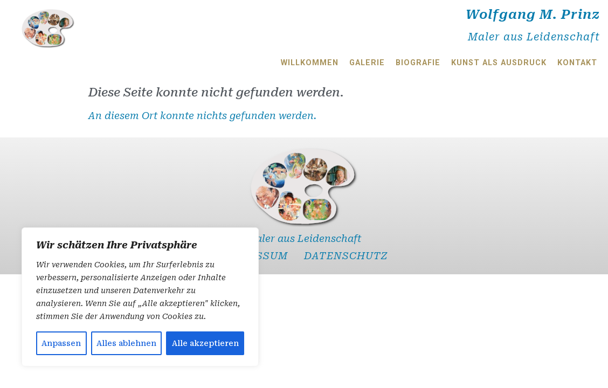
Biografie (418, 62)
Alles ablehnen (126, 343)
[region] (140, 296)
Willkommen (309, 62)
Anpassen (61, 343)
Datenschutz (346, 255)
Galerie (367, 62)
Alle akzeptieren (205, 343)
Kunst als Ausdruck (499, 62)
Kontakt (577, 62)
